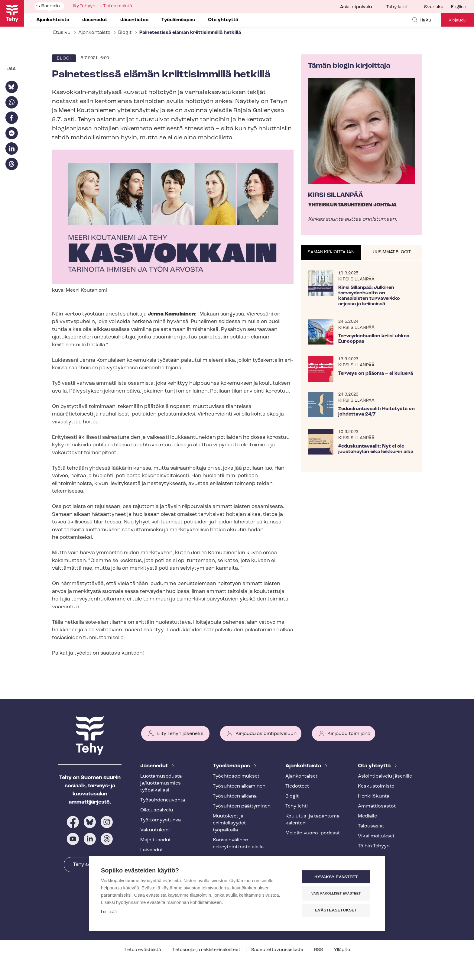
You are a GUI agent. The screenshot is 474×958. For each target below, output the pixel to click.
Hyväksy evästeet (336, 877)
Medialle (367, 816)
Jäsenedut (154, 766)
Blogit (124, 32)
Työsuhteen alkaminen (239, 786)
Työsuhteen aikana (235, 796)
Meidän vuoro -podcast (312, 833)
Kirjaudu (457, 20)
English (458, 7)
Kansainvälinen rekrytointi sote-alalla (238, 844)
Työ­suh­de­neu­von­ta (162, 800)
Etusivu (61, 32)
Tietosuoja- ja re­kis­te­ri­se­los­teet (206, 950)
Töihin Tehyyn (374, 846)
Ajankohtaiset (301, 776)
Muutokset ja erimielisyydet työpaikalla (229, 823)
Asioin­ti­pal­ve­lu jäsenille (385, 776)
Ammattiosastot (377, 806)
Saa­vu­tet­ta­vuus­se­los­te (277, 950)
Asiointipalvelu (356, 7)
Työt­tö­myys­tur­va (160, 820)
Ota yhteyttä (375, 766)
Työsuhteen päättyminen (242, 806)
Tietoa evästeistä (143, 950)
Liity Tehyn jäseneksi (181, 733)
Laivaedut (151, 850)
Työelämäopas (232, 766)
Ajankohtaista (94, 32)
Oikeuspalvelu (156, 810)
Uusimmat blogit (392, 252)
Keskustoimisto (376, 786)
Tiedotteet (297, 786)
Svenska (433, 7)
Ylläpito (342, 950)
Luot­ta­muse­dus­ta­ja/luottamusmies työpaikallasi (161, 783)
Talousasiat (371, 826)
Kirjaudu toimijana (348, 733)
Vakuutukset (155, 830)
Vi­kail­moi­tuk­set (376, 836)
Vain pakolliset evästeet (336, 893)
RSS (319, 950)
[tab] (331, 252)
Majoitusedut (155, 840)
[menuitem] (437, 7)
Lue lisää (109, 911)
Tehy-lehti (396, 7)
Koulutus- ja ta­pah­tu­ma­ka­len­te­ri (313, 820)
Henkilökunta (373, 796)
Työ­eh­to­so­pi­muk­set (236, 776)
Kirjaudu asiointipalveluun (266, 733)
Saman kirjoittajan (331, 252)
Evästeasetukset (337, 910)
